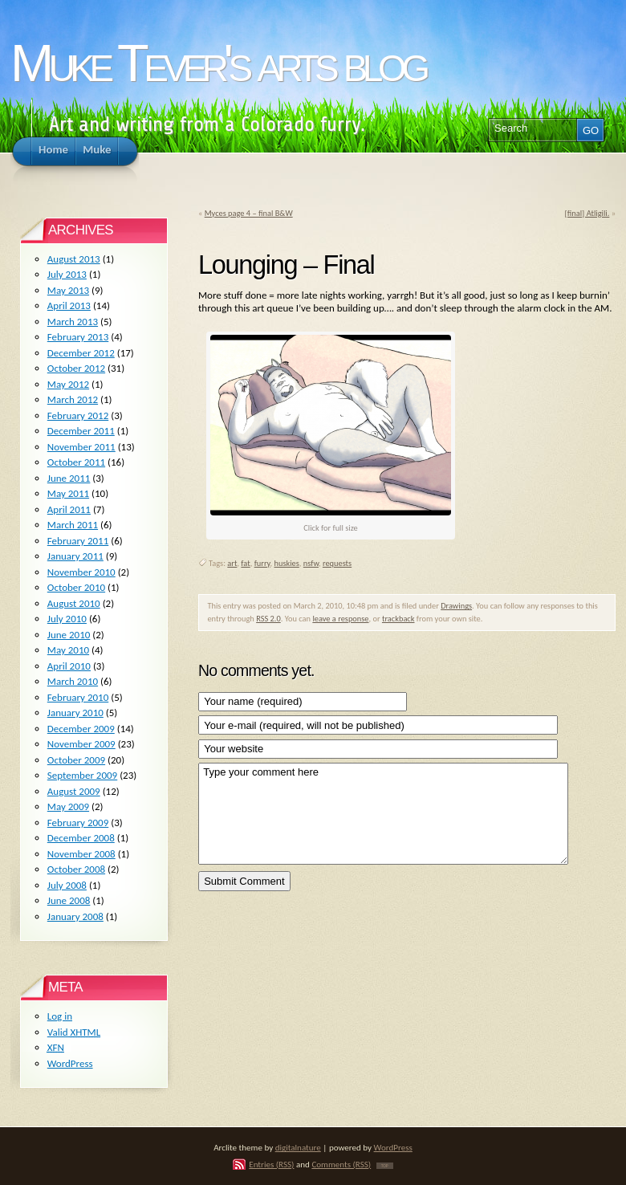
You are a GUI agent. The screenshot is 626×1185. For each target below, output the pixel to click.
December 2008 (81, 838)
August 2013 (73, 259)
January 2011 (75, 556)
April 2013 (69, 305)
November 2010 (81, 572)
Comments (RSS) (341, 1164)
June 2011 (69, 478)
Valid (73, 1032)
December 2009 (81, 729)
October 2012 (76, 368)
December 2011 (81, 431)
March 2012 (72, 399)
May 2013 (68, 290)
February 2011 (77, 541)
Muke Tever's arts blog (217, 63)
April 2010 (69, 666)
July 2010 (67, 619)
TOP (384, 1165)
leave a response (340, 618)
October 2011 (76, 462)
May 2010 (68, 650)
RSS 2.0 (268, 618)
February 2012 (77, 415)
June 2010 (69, 635)
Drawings (456, 606)
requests (337, 563)
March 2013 (72, 322)
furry (262, 563)
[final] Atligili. (587, 213)
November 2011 (81, 447)
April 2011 (69, 509)
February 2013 (77, 337)
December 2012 (81, 353)
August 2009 (73, 791)
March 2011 (72, 525)
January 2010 (75, 713)
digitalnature (298, 1147)
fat (245, 563)
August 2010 (73, 603)
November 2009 (81, 744)
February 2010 (77, 697)
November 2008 (81, 854)
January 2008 (75, 916)
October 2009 (76, 760)
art (232, 563)
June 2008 (69, 900)
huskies (286, 563)
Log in (59, 1016)
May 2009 (68, 806)
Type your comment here (383, 814)
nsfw (311, 563)
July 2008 (67, 885)
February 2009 (77, 822)
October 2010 (76, 587)
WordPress (70, 1063)
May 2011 (68, 493)
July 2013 (67, 274)
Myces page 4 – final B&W (249, 213)
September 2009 (82, 775)
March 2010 (72, 681)
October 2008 (76, 869)
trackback (398, 618)
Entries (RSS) (271, 1164)
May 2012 (68, 384)
